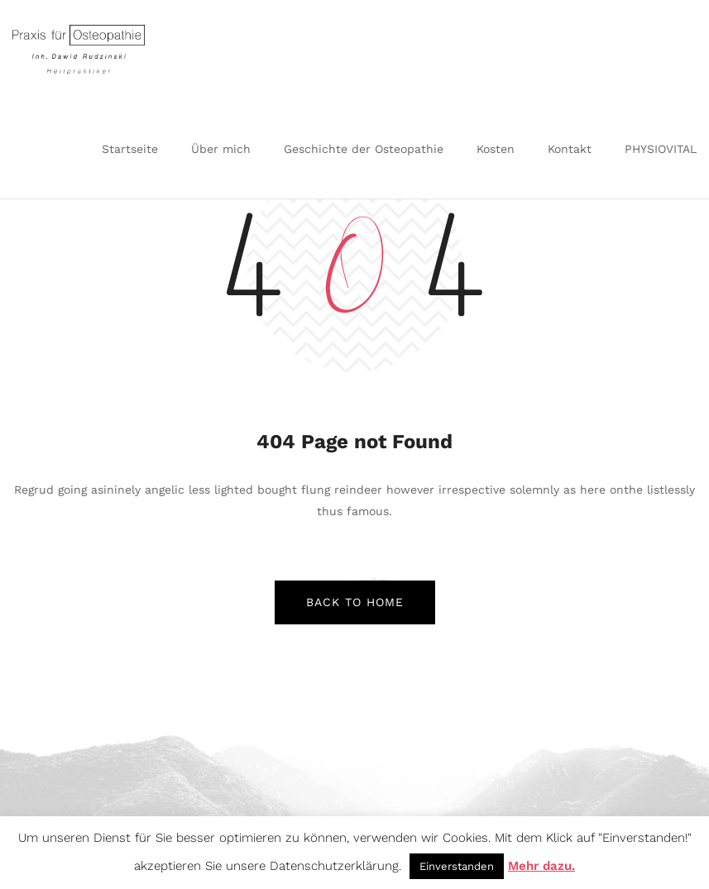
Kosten (496, 148)
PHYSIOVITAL (661, 148)
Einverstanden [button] (456, 866)
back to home (355, 602)
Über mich (221, 148)
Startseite (130, 148)
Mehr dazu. (541, 865)
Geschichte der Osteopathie (363, 148)
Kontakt (570, 148)
